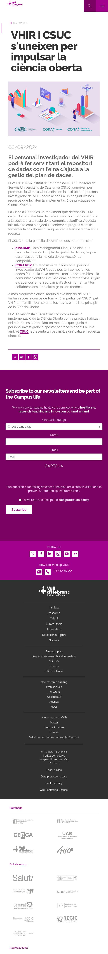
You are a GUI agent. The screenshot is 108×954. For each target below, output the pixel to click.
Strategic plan (54, 651)
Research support (54, 635)
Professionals (54, 686)
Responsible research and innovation (54, 656)
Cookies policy (54, 783)
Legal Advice (54, 769)
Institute (54, 607)
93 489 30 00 (63, 570)
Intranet (54, 732)
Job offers (54, 692)
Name (54, 435)
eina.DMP (22, 248)
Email (54, 450)
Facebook (28, 356)
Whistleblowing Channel (54, 789)
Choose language (54, 419)
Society (54, 640)
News (54, 706)
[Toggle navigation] (102, 6)
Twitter (15, 356)
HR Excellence (54, 671)
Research (54, 613)
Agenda (54, 701)
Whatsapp (35, 356)
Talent (54, 618)
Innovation (54, 629)
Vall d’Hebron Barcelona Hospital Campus (54, 737)
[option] (54, 109)
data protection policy (73, 500)
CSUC (24, 331)
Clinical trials (54, 624)
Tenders (54, 666)
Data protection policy (54, 776)
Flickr (75, 552)
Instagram (58, 552)
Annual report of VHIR (54, 717)
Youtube (67, 552)
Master (54, 722)
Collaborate (54, 696)
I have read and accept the (56, 500)
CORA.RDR (23, 265)
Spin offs (54, 661)
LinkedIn (22, 356)
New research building (54, 682)
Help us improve (54, 727)
